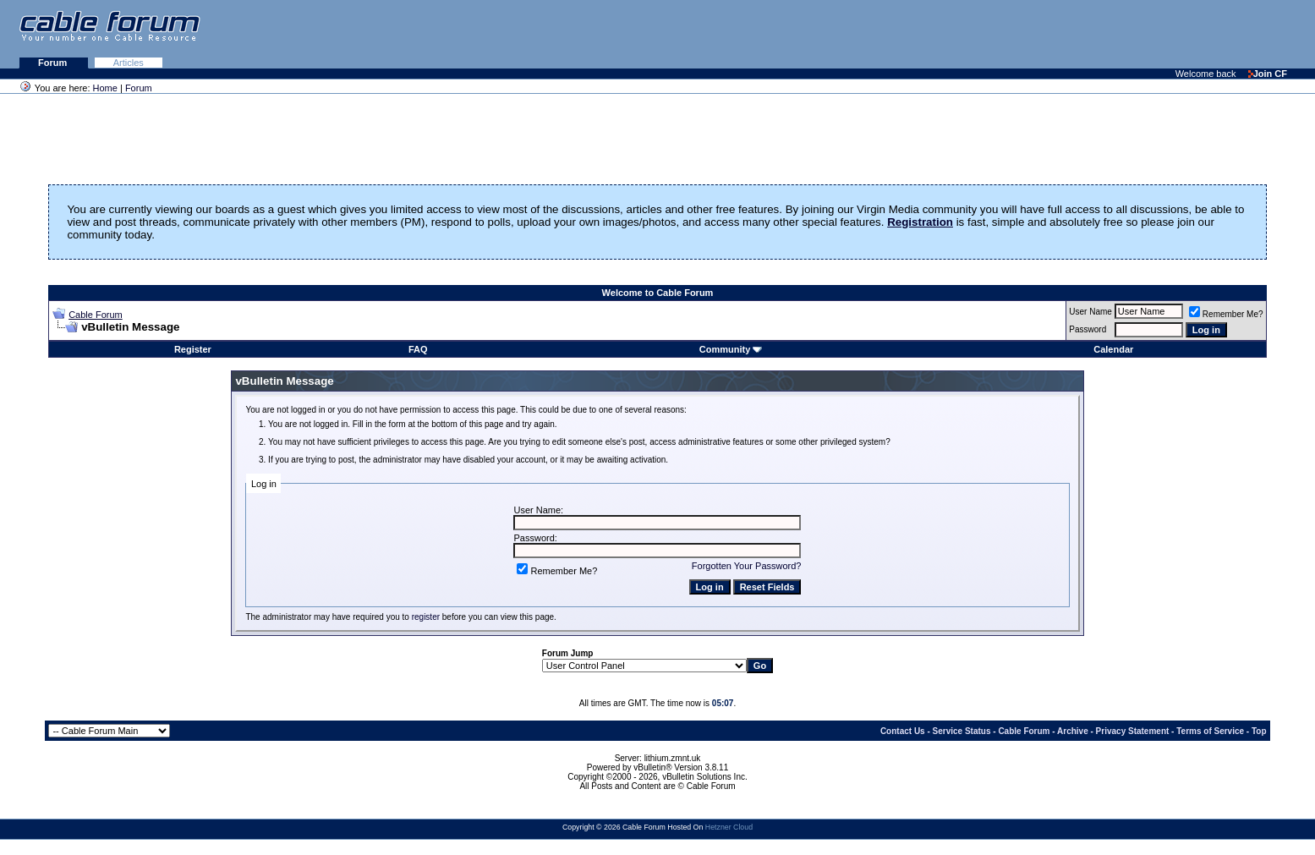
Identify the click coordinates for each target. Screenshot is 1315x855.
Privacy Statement (1133, 731)
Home (105, 88)
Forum (53, 63)
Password (1087, 329)
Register (192, 349)
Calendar (1113, 349)
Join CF (1267, 74)
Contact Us (902, 731)
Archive (1072, 731)
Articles (128, 63)
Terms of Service (1210, 731)
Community (731, 349)
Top (1259, 731)
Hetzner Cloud (729, 827)
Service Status (962, 731)
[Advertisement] (1109, 33)
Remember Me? (1226, 314)
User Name (1090, 311)
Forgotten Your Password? (747, 566)
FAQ (418, 349)
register (426, 617)
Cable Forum (95, 315)
